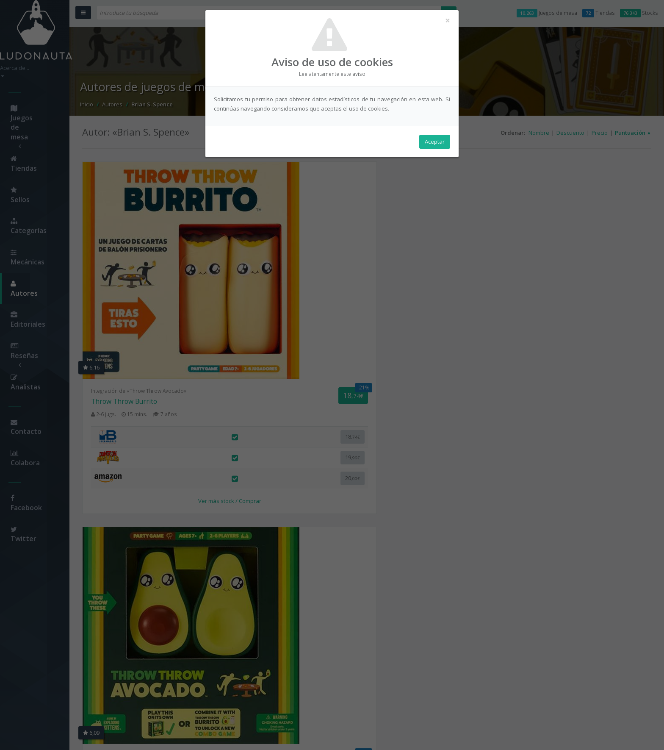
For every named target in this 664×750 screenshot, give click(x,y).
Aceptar (435, 144)
